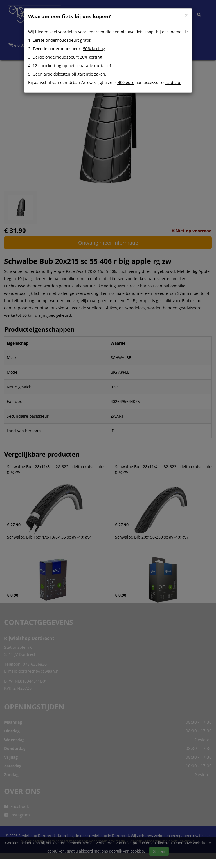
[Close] (186, 15)
